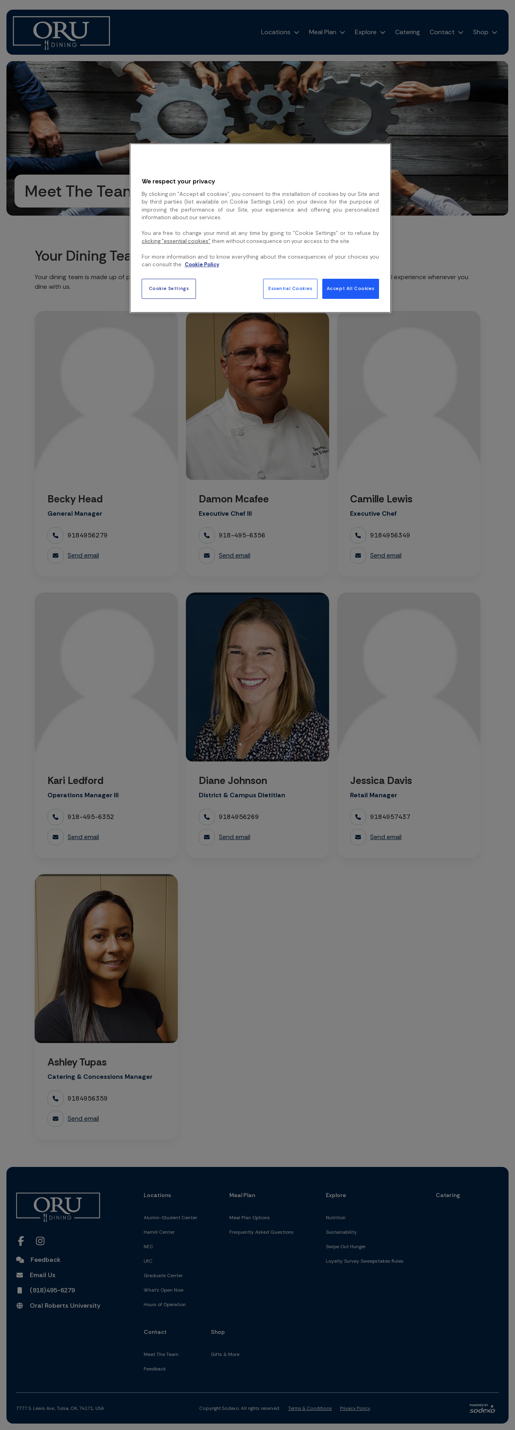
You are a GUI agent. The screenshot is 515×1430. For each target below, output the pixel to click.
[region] (260, 228)
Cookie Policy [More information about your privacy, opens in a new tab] (202, 264)
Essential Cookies (290, 289)
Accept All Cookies (351, 289)
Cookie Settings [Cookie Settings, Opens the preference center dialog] (169, 289)
